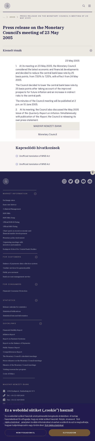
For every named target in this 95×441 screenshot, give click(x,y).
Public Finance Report (11, 347)
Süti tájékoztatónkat (54, 425)
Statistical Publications (12, 311)
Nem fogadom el (25, 433)
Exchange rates (9, 200)
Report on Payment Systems (14, 339)
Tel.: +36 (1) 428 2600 (15, 395)
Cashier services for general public (16, 268)
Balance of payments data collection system (20, 263)
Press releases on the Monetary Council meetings (22, 360)
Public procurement (10, 272)
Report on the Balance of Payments (16, 343)
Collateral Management (12, 209)
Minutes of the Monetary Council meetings (19, 365)
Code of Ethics (9, 374)
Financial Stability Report (12, 330)
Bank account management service (16, 277)
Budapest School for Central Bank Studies (19, 249)
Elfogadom (69, 433)
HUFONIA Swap (9, 218)
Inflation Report (9, 334)
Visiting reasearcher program (14, 369)
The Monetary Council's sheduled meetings (20, 356)
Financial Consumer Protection (15, 291)
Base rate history (9, 204)
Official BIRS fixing (10, 226)
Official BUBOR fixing (11, 222)
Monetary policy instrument (14, 238)
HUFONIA (6, 213)
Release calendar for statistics (15, 307)
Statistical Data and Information (15, 316)
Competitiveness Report (12, 352)
